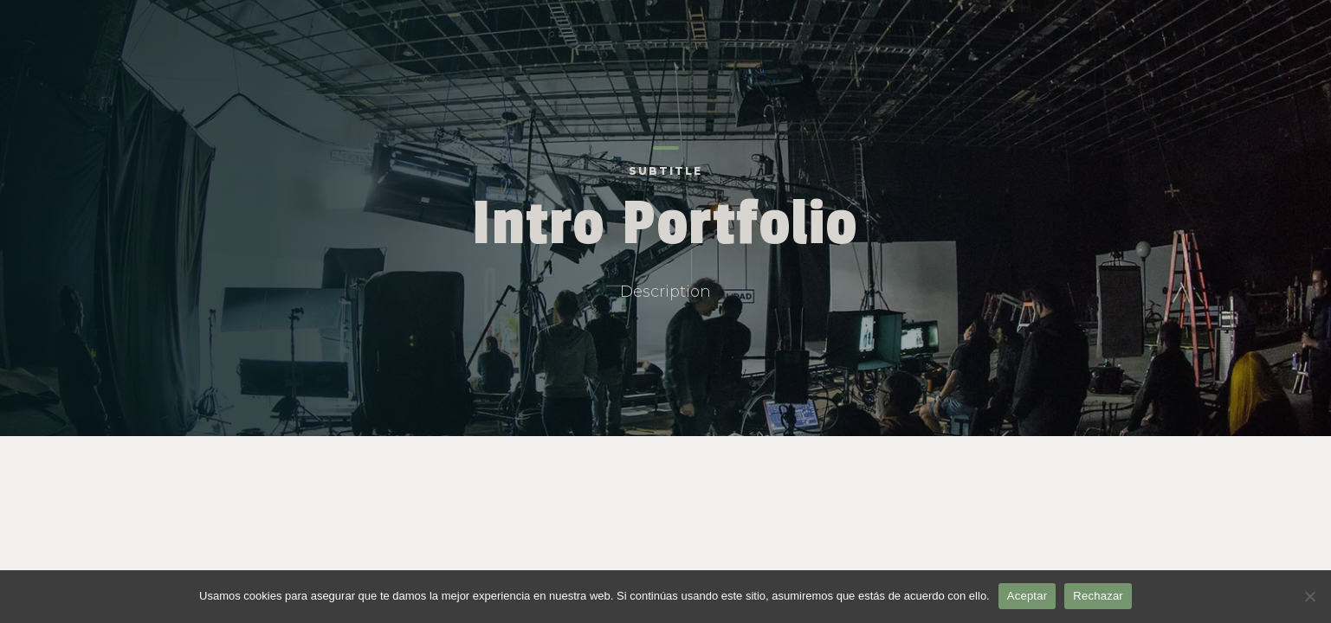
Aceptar (1027, 595)
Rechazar (1098, 595)
